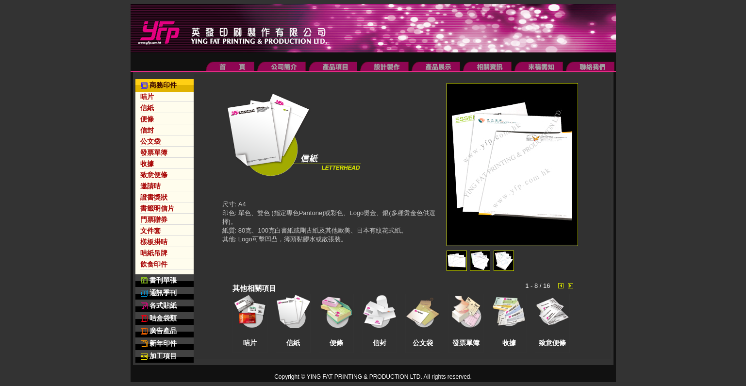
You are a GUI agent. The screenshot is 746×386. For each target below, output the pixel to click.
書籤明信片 (157, 208)
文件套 (150, 231)
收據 (147, 164)
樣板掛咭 (153, 242)
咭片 (147, 97)
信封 (147, 130)
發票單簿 (153, 152)
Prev (562, 286)
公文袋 (150, 141)
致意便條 (153, 175)
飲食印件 (153, 264)
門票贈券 (153, 219)
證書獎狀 (153, 197)
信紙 (147, 108)
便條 (147, 119)
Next (572, 286)
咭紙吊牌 (153, 253)
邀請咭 (150, 186)
